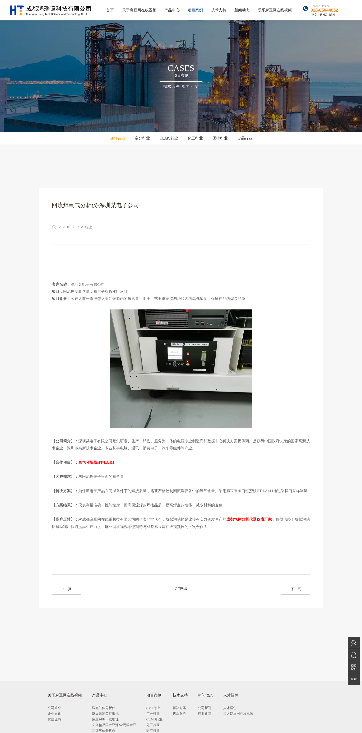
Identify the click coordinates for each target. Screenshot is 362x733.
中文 (314, 15)
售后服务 (179, 713)
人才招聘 (230, 695)
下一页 (296, 589)
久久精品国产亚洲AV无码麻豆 (114, 725)
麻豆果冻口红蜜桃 (105, 713)
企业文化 (54, 713)
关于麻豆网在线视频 (139, 10)
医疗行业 (220, 138)
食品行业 (244, 138)
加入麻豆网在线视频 (238, 713)
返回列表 (181, 589)
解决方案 (179, 708)
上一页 (66, 589)
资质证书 (54, 719)
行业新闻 (204, 713)
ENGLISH (327, 15)
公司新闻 (204, 708)
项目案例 (195, 10)
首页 (110, 10)
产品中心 (172, 10)
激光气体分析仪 (103, 708)
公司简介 (54, 708)
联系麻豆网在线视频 (275, 10)
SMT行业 (117, 138)
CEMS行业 (169, 138)
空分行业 (142, 138)
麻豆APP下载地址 (105, 719)
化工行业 (195, 138)
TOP (353, 679)
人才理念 (230, 708)
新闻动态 (242, 10)
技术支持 (218, 10)
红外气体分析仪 (103, 731)
